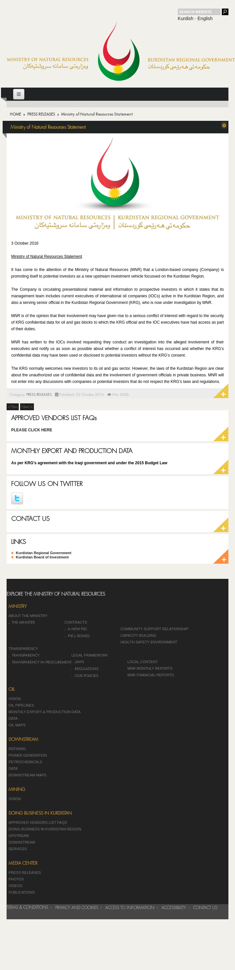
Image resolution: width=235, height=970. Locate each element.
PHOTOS (16, 879)
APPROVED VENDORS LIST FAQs (54, 418)
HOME (15, 114)
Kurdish (185, 18)
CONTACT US (30, 519)
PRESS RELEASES (41, 114)
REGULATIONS (86, 669)
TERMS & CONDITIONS (27, 907)
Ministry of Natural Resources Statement (48, 127)
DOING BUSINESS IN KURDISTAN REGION (45, 829)
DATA (13, 718)
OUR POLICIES (86, 676)
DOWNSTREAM (22, 842)
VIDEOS (15, 886)
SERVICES (18, 849)
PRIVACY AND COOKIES (76, 908)
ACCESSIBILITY (174, 908)
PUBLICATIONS (22, 892)
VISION (15, 699)
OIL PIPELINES (21, 705)
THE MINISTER (23, 622)
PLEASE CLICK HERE (31, 430)
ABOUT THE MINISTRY (28, 616)
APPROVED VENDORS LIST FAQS (38, 822)
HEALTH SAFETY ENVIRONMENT (148, 642)
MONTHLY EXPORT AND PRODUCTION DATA (71, 451)
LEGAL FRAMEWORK (89, 655)
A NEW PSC (77, 629)
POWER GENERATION (28, 755)
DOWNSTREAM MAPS (27, 775)
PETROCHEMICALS (25, 762)
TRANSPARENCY (23, 649)
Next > (27, 407)
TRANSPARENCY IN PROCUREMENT (41, 662)
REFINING (17, 749)
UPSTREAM (19, 836)
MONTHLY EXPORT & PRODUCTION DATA (45, 712)
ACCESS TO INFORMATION (129, 908)
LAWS (79, 662)
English (205, 18)
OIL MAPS (17, 725)
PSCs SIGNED (79, 636)
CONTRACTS (76, 622)
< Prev (12, 407)
